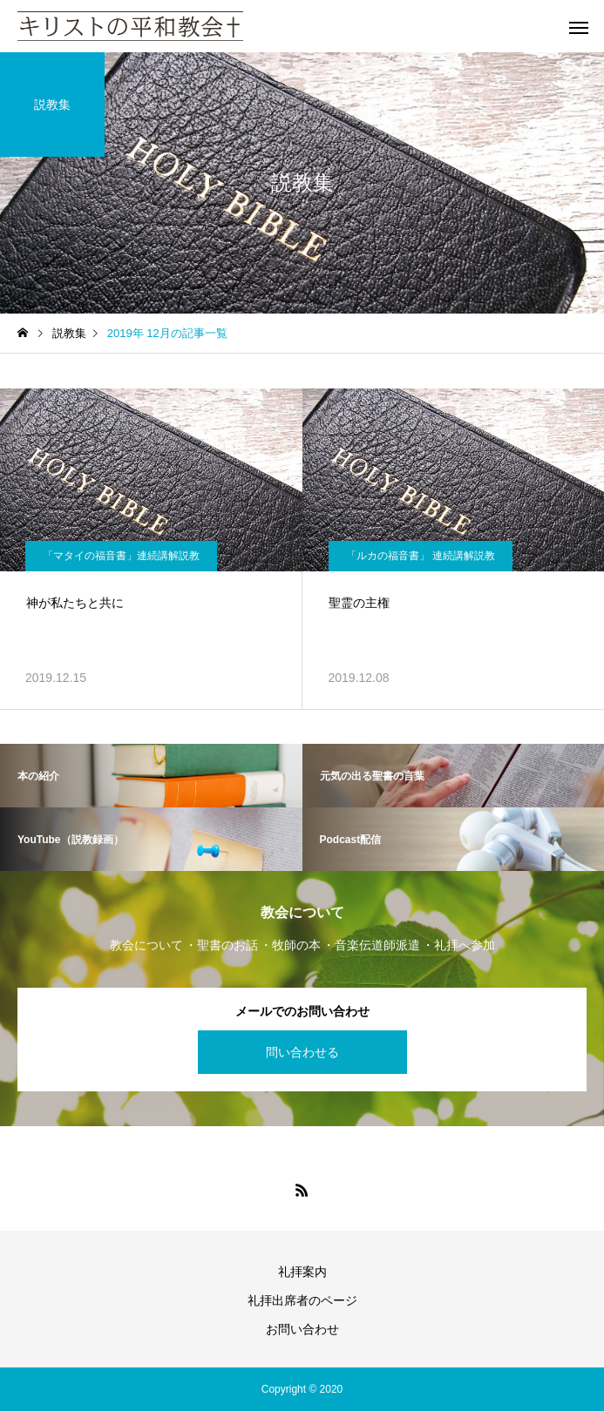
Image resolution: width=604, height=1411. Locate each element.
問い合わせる (302, 1052)
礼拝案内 (302, 1272)
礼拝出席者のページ (302, 1300)
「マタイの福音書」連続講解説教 (121, 556)
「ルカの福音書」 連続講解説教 (420, 556)
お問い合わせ (302, 1329)
